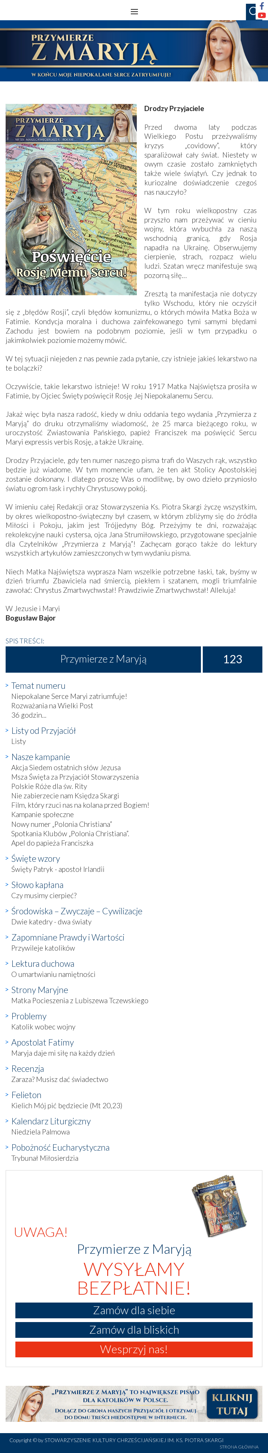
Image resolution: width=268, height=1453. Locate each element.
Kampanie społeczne (42, 814)
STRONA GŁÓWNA (239, 1447)
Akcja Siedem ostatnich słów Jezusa (66, 767)
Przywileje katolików (43, 948)
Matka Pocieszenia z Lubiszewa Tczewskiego (79, 1000)
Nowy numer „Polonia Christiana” (61, 824)
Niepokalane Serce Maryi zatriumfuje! (69, 696)
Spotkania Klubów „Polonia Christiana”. (70, 833)
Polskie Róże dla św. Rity (49, 786)
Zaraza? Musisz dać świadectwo (59, 1079)
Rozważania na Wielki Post (52, 705)
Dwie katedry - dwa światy (51, 921)
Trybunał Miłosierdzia (44, 1158)
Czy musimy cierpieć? (43, 895)
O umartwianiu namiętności (53, 974)
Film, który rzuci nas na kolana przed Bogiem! (80, 805)
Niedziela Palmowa (40, 1131)
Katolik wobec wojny (43, 1026)
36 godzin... (28, 715)
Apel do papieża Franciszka (52, 842)
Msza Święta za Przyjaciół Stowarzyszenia (75, 776)
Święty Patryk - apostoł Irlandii (58, 869)
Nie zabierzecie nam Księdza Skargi (65, 795)
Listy (18, 741)
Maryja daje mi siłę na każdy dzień (63, 1053)
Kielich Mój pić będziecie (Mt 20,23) (67, 1105)
